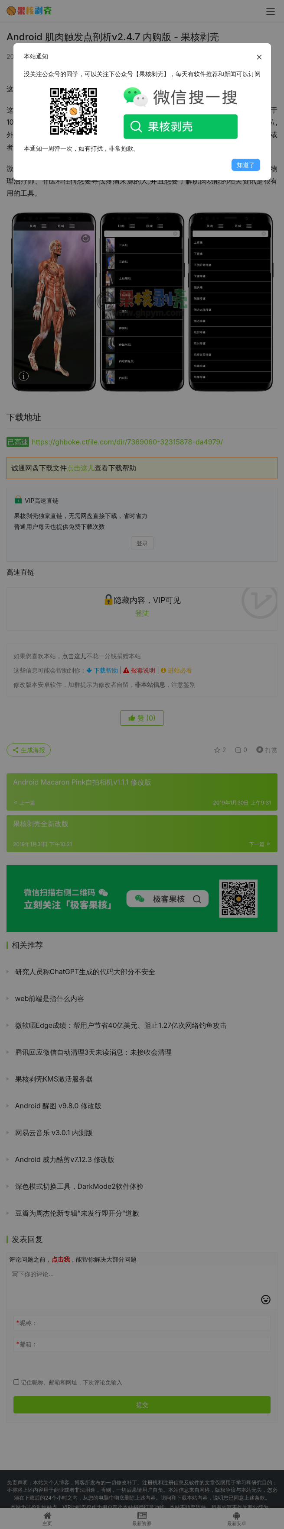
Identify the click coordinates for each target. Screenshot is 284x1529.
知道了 (246, 164)
